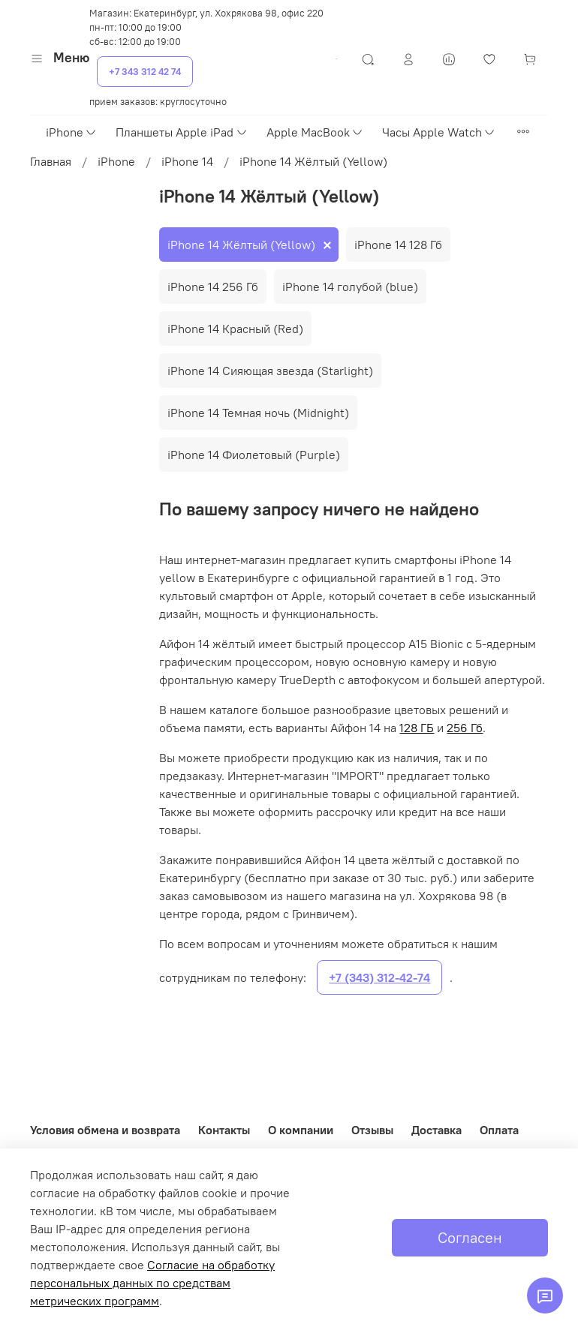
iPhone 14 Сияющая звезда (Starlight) (270, 370)
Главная (50, 161)
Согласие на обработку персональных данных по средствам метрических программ (152, 1282)
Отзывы (372, 1129)
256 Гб (465, 727)
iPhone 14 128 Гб (398, 244)
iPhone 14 (187, 161)
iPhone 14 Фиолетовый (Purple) (253, 454)
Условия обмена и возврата (105, 1129)
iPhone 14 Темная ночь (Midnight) (258, 412)
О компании (300, 1129)
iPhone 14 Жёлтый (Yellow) (241, 244)
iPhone (72, 132)
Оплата (499, 1129)
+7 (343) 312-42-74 (379, 977)
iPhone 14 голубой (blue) (350, 286)
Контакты (224, 1129)
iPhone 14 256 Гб (212, 286)
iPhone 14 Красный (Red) (235, 328)
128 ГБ (416, 727)
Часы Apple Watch (439, 132)
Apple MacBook (315, 132)
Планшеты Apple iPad (182, 132)
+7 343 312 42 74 (145, 71)
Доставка (436, 1129)
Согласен (470, 1237)
